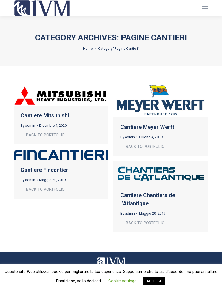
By (28, 125)
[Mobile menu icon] (205, 8)
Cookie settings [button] (122, 280)
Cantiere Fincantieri (45, 170)
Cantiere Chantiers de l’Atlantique (147, 199)
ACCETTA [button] (154, 281)
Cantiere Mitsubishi (45, 115)
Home (88, 48)
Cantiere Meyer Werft (147, 127)
